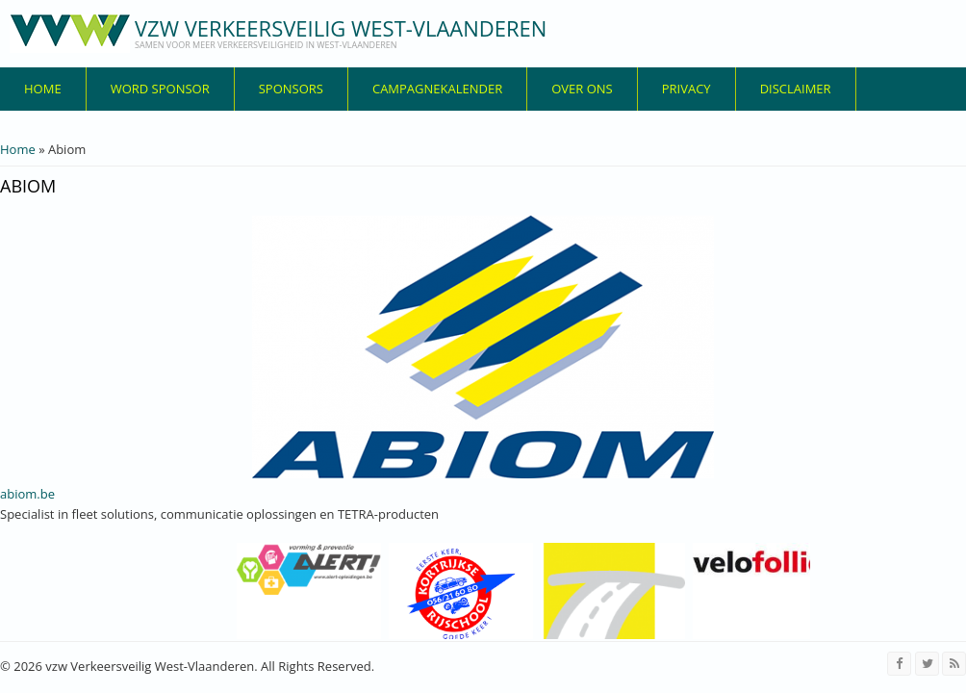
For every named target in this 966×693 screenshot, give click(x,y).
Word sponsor (160, 88)
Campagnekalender (437, 88)
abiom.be (27, 493)
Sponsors (291, 88)
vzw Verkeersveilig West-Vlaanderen (341, 27)
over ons (582, 88)
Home (43, 88)
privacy (686, 88)
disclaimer (795, 88)
